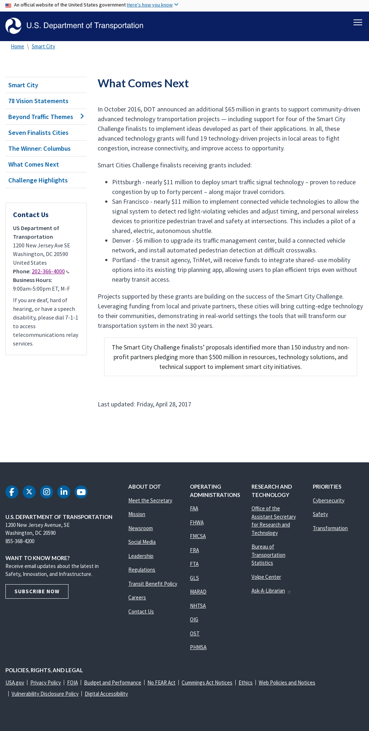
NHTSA (198, 605)
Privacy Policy (45, 682)
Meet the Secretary (150, 500)
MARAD (198, 591)
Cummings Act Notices (207, 682)
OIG (194, 619)
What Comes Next (33, 164)
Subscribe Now (36, 591)
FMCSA (198, 536)
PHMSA (198, 647)
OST (195, 633)
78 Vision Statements (38, 101)
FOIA (72, 682)
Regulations (141, 569)
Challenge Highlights (38, 180)
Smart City (43, 46)
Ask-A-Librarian (272, 590)
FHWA (197, 522)
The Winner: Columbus (39, 148)
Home (17, 46)
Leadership (141, 555)
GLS (194, 577)
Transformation (330, 528)
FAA (194, 508)
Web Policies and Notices (287, 682)
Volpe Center (266, 576)
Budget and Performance (112, 682)
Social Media (142, 541)
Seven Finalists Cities (38, 132)
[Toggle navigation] (358, 22)
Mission (136, 514)
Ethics (246, 682)
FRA (194, 550)
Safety (320, 514)
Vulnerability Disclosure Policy (45, 693)
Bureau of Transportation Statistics (268, 554)
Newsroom (140, 528)
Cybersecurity (328, 500)
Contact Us (141, 611)
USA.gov (14, 682)
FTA (194, 563)
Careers (137, 597)
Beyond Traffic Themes (46, 117)
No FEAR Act (161, 682)
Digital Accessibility (106, 693)
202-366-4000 (50, 271)
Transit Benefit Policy (152, 583)
